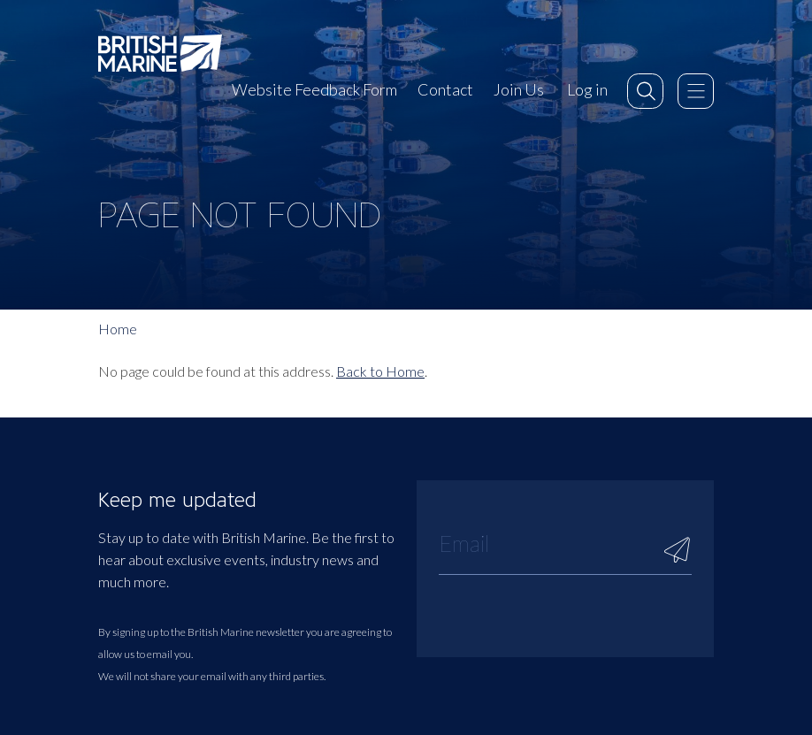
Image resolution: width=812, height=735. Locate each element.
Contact (445, 89)
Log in (587, 89)
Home (117, 328)
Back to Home (380, 371)
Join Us (519, 89)
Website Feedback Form (314, 89)
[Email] (565, 543)
